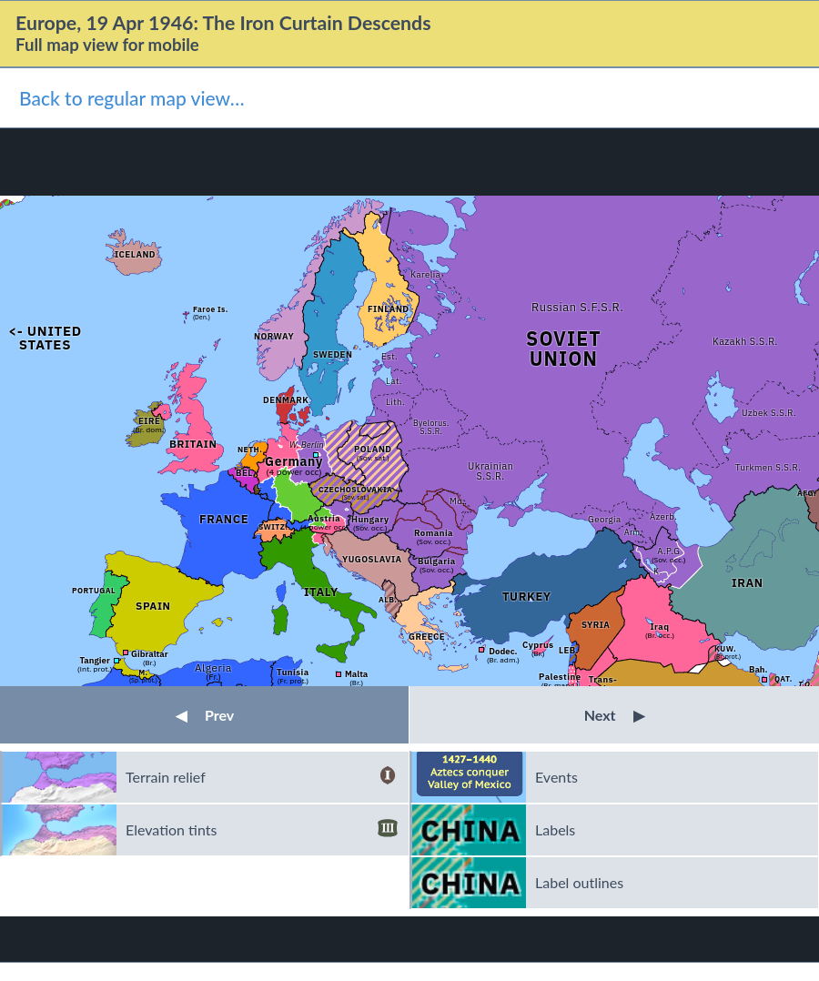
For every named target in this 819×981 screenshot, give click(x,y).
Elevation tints (262, 830)
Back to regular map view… (132, 97)
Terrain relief (262, 777)
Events (556, 776)
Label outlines (579, 882)
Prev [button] (205, 714)
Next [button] (614, 714)
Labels (555, 829)
